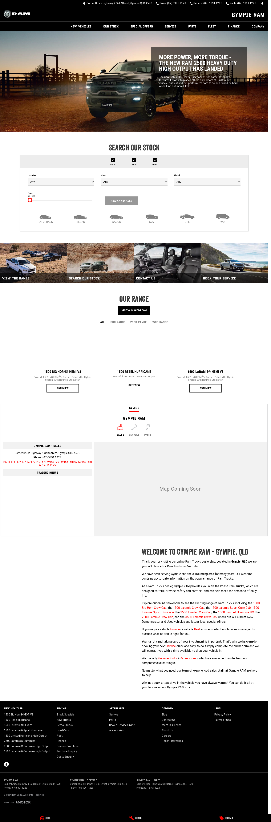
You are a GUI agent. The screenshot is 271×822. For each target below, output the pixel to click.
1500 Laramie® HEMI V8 (18, 725)
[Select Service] (134, 431)
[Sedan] (81, 218)
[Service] (135, 818)
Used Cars (63, 730)
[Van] (223, 218)
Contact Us (168, 720)
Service (170, 26)
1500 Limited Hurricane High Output (25, 735)
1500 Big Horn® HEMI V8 (18, 714)
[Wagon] (116, 218)
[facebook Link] (262, 3)
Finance (234, 26)
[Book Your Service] (234, 263)
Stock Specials (65, 714)
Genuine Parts (167, 658)
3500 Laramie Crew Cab (201, 617)
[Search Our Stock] (100, 263)
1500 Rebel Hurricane (17, 720)
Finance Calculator (68, 746)
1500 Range (117, 322)
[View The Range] (33, 263)
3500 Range (160, 322)
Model (207, 180)
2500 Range (138, 322)
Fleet (212, 26)
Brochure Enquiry (67, 751)
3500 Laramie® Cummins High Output (27, 751)
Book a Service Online (122, 725)
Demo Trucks (65, 725)
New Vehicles (81, 26)
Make (134, 180)
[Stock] (45, 818)
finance (175, 629)
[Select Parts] (148, 431)
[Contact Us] (117, 3)
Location (61, 180)
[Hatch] (45, 218)
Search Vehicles (121, 200)
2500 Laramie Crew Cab (157, 617)
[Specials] (226, 818)
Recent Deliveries (172, 741)
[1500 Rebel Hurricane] (134, 361)
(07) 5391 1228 (51, 457)
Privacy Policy (222, 714)
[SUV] (151, 218)
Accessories (188, 658)
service (171, 646)
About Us (167, 730)
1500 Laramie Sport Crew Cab (231, 608)
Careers (166, 735)
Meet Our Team (171, 725)
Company (258, 26)
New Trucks (64, 720)
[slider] (30, 200)
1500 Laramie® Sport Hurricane (23, 730)
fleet (197, 629)
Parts (192, 26)
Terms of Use (222, 720)
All (102, 322)
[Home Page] (18, 14)
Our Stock (111, 26)
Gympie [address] (134, 407)
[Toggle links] (17, 802)
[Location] (120, 431)
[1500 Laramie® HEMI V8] (205, 362)
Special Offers (142, 26)
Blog (164, 714)
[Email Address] (47, 463)
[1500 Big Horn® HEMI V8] (62, 362)
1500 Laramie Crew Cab (188, 608)
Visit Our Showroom (134, 310)
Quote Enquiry (65, 756)
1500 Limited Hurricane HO (236, 612)
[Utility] (187, 218)
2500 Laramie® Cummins (19, 741)
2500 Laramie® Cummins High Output (27, 746)
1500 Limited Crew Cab (196, 612)
